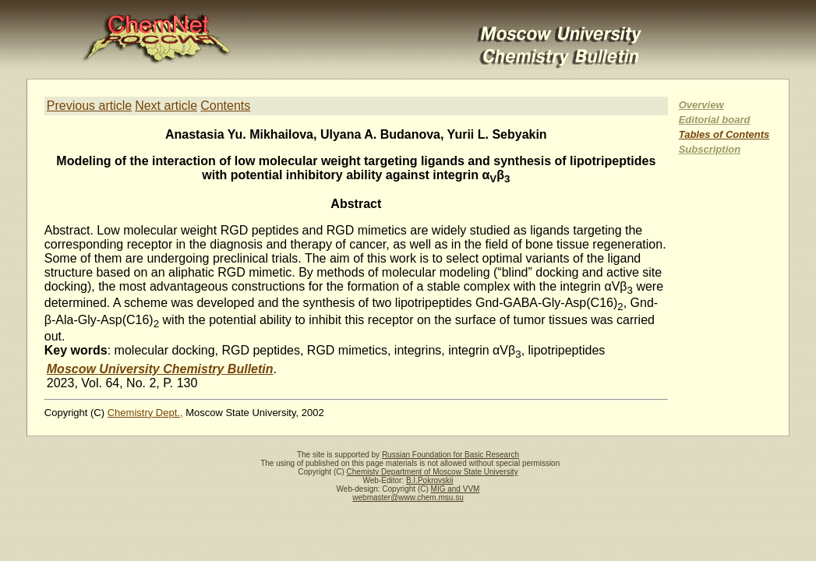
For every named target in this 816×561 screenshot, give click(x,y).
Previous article (89, 105)
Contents (225, 105)
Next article (166, 105)
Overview (701, 105)
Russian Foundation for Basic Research (450, 454)
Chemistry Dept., (145, 412)
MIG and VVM (455, 489)
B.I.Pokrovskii (430, 480)
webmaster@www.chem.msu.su (407, 497)
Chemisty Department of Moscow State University (432, 472)
